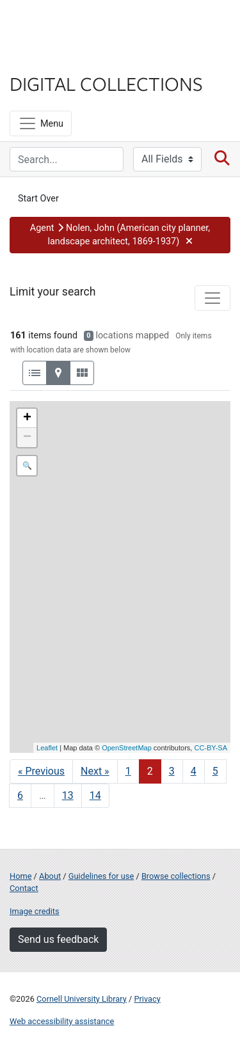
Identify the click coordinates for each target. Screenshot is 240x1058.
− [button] (27, 437)
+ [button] (27, 418)
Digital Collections (106, 83)
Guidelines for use (101, 876)
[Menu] (41, 123)
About (50, 876)
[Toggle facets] (212, 298)
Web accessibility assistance (62, 1021)
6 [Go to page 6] (20, 795)
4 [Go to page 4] (193, 771)
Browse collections (176, 876)
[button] (120, 235)
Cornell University (74, 24)
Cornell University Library (81, 999)
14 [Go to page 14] (95, 795)
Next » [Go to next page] (95, 771)
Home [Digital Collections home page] (20, 876)
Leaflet (47, 748)
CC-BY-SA (210, 748)
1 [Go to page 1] (128, 771)
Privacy (147, 999)
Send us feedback (58, 939)
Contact (24, 888)
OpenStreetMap (127, 748)
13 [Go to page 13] (68, 795)
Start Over (38, 198)
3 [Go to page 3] (172, 771)
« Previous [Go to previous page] (41, 771)
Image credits (35, 911)
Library (48, 58)
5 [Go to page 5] (215, 771)
